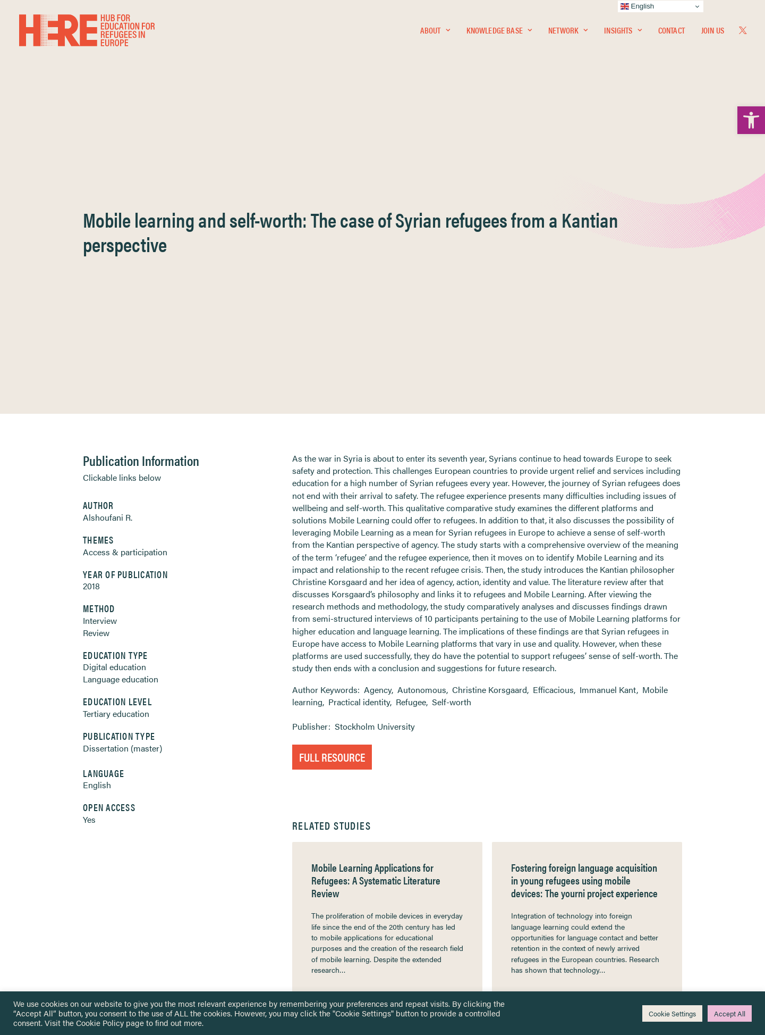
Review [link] (96, 372)
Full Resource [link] (332, 496)
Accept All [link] (729, 1013)
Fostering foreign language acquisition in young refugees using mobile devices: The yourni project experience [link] (584, 619)
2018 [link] (91, 325)
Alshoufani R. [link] (107, 257)
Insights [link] (622, 30)
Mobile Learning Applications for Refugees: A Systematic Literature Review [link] (375, 619)
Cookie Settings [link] (672, 1013)
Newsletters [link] (64, 893)
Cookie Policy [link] (100, 1022)
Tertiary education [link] (116, 453)
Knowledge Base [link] (499, 30)
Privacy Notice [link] (414, 846)
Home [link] (48, 845)
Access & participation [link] (125, 291)
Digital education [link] (114, 406)
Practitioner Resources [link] (426, 927)
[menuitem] (435, 30)
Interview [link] (100, 360)
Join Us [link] (712, 30)
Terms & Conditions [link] (421, 859)
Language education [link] (120, 418)
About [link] (435, 30)
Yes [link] (89, 559)
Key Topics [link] (408, 939)
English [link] (97, 524)
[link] (751, 120)
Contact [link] (671, 30)
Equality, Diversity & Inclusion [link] (436, 871)
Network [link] (568, 30)
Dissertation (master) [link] (122, 487)
